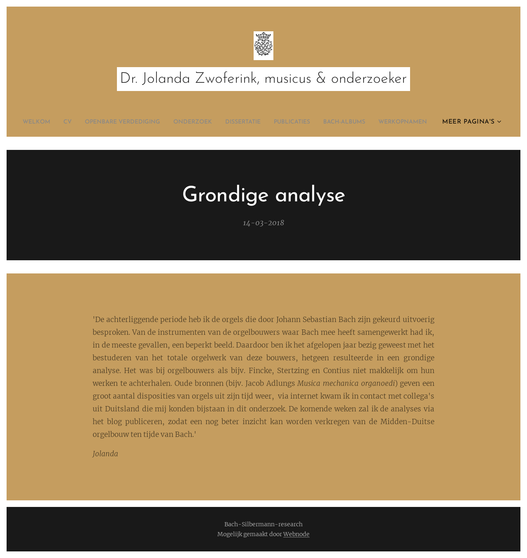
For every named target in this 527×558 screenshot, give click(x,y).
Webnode (296, 534)
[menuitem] (51, 122)
